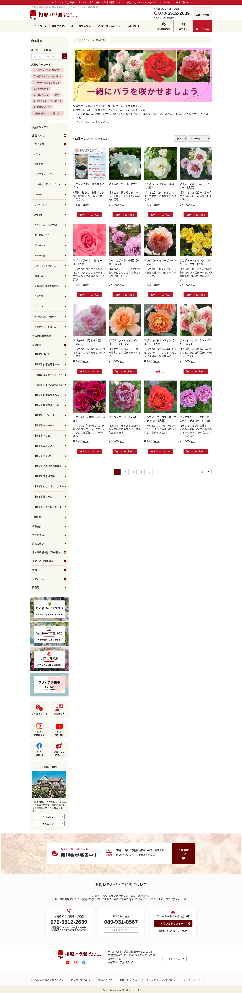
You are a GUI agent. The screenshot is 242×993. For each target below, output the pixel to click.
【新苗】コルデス (43, 446)
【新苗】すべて (42, 354)
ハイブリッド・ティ (44, 174)
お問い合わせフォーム (173, 923)
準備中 (37, 517)
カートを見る (202, 28)
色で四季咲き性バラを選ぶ (49, 552)
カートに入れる (89, 214)
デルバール (40, 245)
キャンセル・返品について (161, 980)
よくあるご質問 (39, 713)
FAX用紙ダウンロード (121, 930)
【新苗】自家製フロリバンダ (49, 384)
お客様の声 (59, 713)
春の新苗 (49, 345)
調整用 (35, 587)
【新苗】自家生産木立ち (46, 364)
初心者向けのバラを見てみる (47, 113)
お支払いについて (81, 980)
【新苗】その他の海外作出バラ (50, 466)
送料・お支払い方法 (109, 26)
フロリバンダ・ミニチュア (48, 184)
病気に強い (38, 544)
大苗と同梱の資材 (41, 336)
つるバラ (39, 194)
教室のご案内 (49, 823)
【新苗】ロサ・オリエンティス (50, 486)
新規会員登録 (163, 28)
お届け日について (129, 980)
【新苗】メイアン (43, 456)
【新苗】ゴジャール (44, 415)
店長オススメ (49, 135)
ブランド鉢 (49, 579)
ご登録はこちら (183, 852)
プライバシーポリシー (195, 980)
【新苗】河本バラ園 (44, 476)
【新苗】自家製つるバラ (46, 395)
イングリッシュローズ (45, 326)
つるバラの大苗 (41, 88)
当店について (132, 26)
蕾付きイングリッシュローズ (47, 101)
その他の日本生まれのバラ (47, 286)
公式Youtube (59, 733)
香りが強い (38, 535)
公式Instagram (39, 733)
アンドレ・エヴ (42, 235)
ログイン (183, 28)
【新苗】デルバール (44, 425)
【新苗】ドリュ (42, 435)
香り (57, 94)
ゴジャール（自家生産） (46, 225)
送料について (105, 980)
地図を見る (174, 958)
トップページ (39, 26)
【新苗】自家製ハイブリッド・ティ (50, 374)
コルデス (39, 296)
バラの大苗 (49, 144)
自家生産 (38, 164)
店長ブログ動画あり (59, 753)
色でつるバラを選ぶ (49, 561)
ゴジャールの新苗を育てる (46, 82)
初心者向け (38, 526)
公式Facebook (39, 753)
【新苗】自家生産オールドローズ (50, 405)
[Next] (203, 471)
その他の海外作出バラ (45, 316)
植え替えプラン (41, 94)
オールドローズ (42, 204)
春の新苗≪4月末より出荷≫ (47, 76)
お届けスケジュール (63, 26)
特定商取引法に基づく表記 (49, 980)
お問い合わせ (202, 14)
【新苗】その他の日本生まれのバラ (50, 507)
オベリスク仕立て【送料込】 (47, 70)
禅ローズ (39, 275)
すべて (37, 154)
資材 (49, 570)
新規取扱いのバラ (42, 107)
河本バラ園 (40, 255)
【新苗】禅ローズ (43, 496)
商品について (85, 26)
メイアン (39, 306)
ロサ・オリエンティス (45, 265)
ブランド (38, 215)
